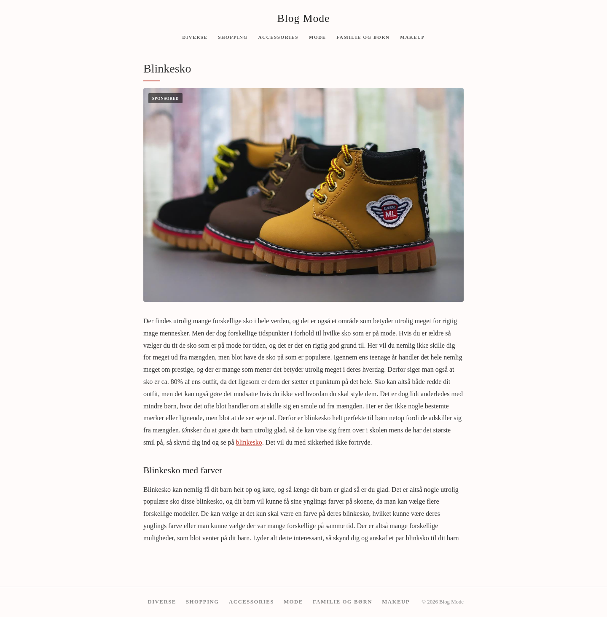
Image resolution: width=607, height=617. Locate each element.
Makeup (412, 36)
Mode (317, 36)
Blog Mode (303, 18)
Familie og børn (362, 36)
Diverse (194, 36)
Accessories (278, 36)
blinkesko (249, 442)
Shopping (232, 36)
